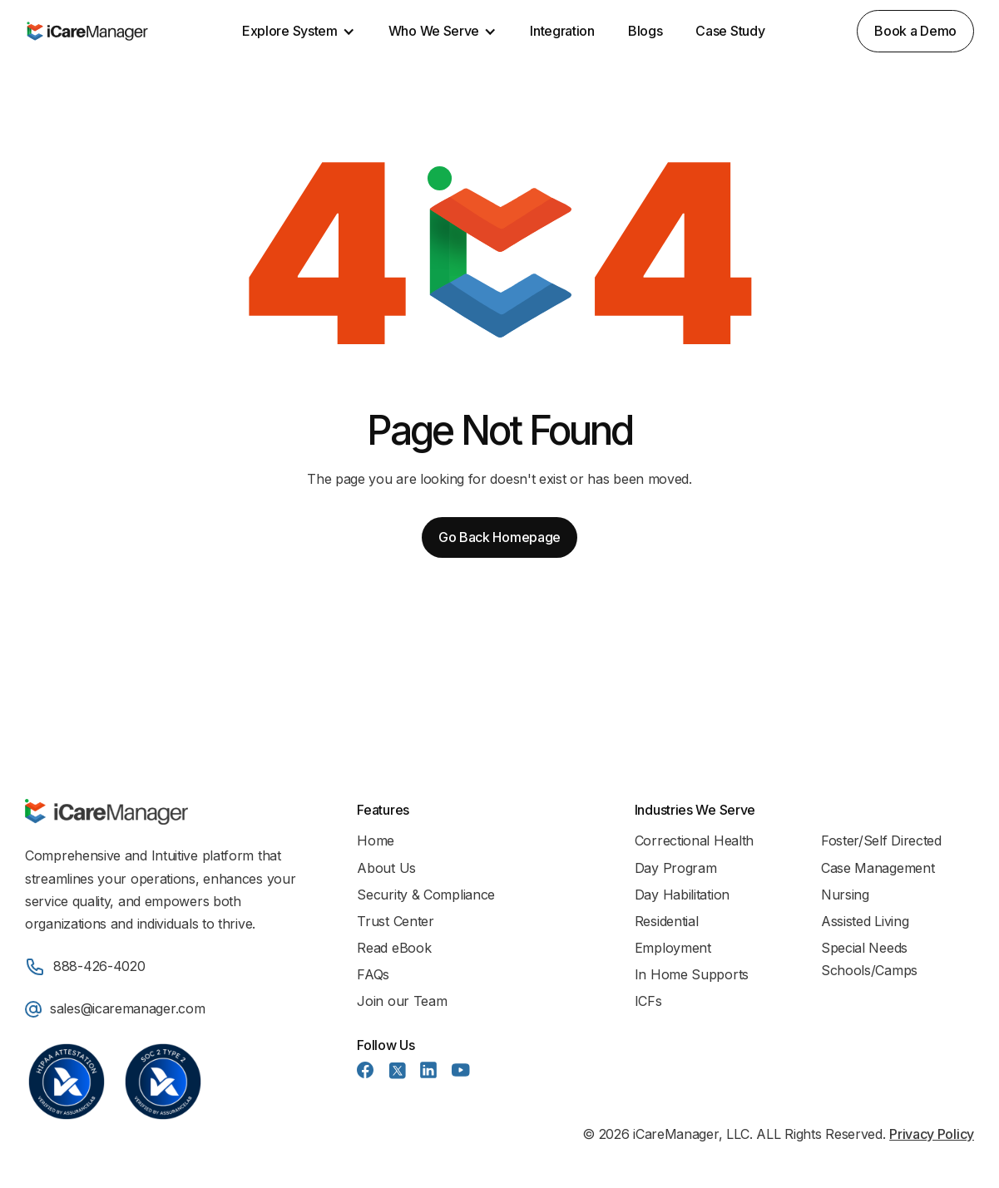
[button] (298, 31)
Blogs (645, 30)
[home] (87, 31)
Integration (562, 30)
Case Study (729, 30)
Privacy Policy (931, 1134)
